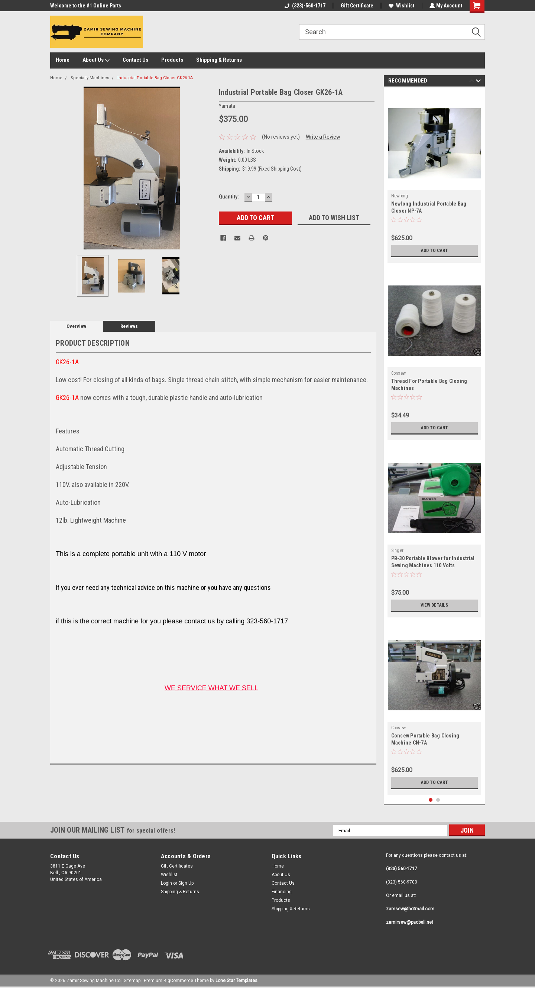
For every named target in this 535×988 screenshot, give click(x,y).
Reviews (129, 326)
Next (478, 82)
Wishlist (401, 6)
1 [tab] (431, 800)
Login (166, 883)
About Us (96, 60)
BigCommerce (178, 980)
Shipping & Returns (219, 59)
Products (172, 59)
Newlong (399, 195)
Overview (76, 326)
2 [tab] (438, 800)
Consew (398, 373)
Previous (471, 82)
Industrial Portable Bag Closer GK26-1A (155, 77)
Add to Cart (434, 251)
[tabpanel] (435, 177)
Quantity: (229, 197)
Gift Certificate (356, 6)
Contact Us (135, 59)
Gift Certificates (177, 866)
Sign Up (186, 883)
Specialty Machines (90, 77)
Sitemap (132, 980)
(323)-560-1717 (304, 6)
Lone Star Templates (236, 980)
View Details (434, 605)
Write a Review (323, 137)
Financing (282, 891)
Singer (397, 550)
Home (62, 59)
